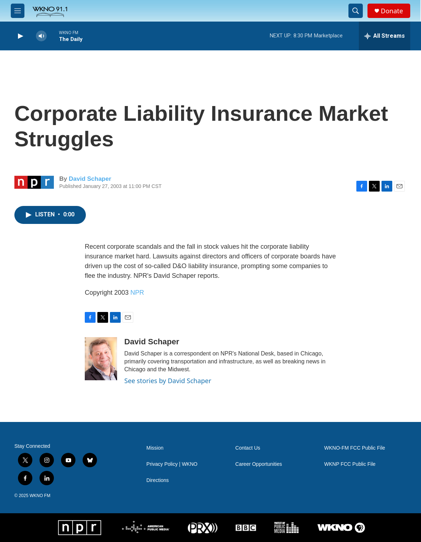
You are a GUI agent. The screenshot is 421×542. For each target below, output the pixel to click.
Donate (392, 11)
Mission (155, 448)
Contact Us (247, 448)
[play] (20, 36)
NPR (137, 292)
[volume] (41, 36)
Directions (158, 480)
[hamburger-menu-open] (17, 11)
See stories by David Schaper (167, 380)
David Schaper (90, 178)
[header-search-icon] (355, 11)
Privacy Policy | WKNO (172, 464)
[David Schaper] (101, 358)
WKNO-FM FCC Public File (354, 448)
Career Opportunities (258, 464)
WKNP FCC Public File (350, 464)
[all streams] (384, 36)
